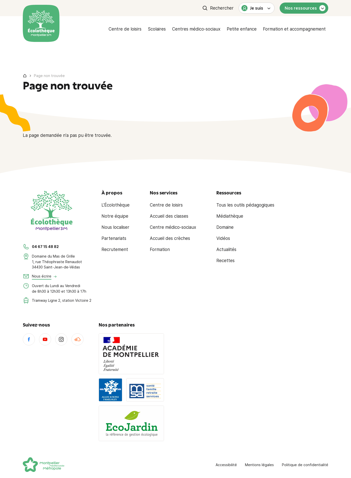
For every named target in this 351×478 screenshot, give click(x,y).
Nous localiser (115, 227)
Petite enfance (242, 29)
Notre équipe (114, 216)
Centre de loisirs (125, 29)
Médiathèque (229, 216)
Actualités (226, 249)
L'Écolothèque (115, 205)
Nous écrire (41, 276)
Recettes (225, 260)
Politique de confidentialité (305, 465)
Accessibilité (226, 465)
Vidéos (223, 238)
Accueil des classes (169, 216)
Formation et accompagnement (294, 29)
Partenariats (113, 238)
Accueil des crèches (170, 238)
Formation (160, 249)
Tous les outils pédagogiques (245, 205)
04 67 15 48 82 (45, 246)
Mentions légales (259, 465)
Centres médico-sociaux (196, 29)
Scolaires (157, 29)
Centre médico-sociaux (173, 227)
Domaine (225, 227)
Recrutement (114, 249)
